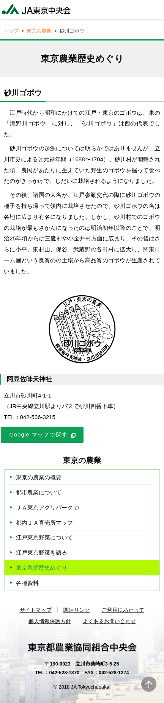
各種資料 (27, 583)
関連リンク (76, 610)
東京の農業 (39, 31)
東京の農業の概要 (39, 477)
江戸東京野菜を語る (41, 552)
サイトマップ (36, 610)
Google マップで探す (38, 434)
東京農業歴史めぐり (41, 567)
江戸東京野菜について (44, 537)
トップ (11, 31)
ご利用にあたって (123, 610)
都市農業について (39, 492)
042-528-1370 (64, 672)
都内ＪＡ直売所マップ (44, 522)
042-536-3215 (37, 417)
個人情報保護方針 (49, 621)
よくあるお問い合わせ (109, 621)
